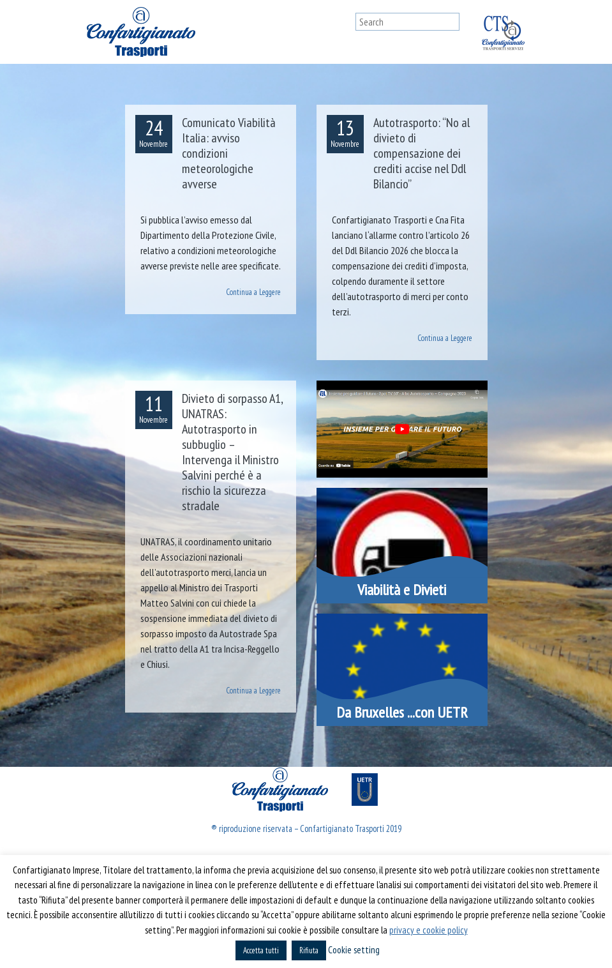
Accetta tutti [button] (261, 950)
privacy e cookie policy (428, 930)
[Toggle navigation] (343, 32)
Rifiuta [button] (308, 950)
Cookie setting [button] (354, 950)
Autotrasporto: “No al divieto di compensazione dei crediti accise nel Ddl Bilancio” (421, 153)
